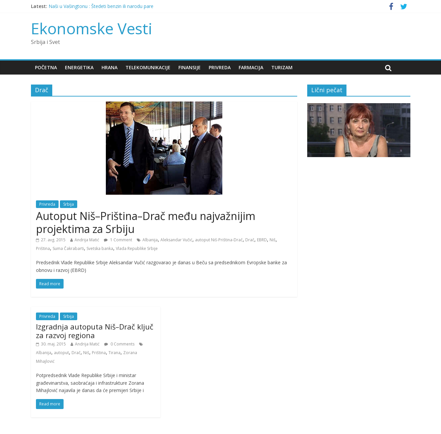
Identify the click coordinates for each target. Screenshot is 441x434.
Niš (273, 240)
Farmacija (251, 67)
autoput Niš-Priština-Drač (219, 240)
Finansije (189, 67)
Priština (43, 248)
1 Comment (118, 240)
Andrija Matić (87, 240)
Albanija (150, 240)
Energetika (79, 67)
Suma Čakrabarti (68, 248)
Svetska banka (100, 248)
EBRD (262, 240)
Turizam (282, 67)
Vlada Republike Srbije (137, 248)
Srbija (68, 204)
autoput (61, 352)
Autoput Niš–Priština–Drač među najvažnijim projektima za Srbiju (145, 222)
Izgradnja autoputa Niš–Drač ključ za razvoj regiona (94, 331)
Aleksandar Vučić (176, 240)
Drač (249, 240)
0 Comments (119, 344)
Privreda (220, 67)
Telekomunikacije (147, 67)
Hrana (109, 67)
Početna (46, 67)
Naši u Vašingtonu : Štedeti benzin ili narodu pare (101, 6)
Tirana (114, 352)
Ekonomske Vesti (91, 28)
